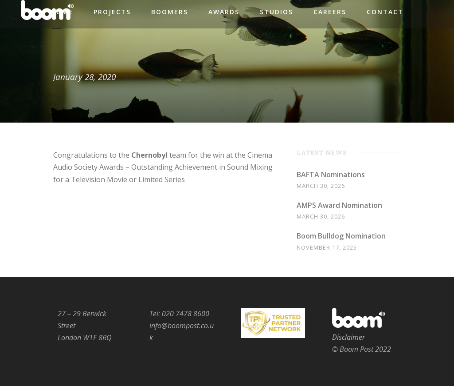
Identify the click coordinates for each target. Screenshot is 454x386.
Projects (112, 12)
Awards (223, 12)
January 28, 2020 (84, 77)
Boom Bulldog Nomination (341, 236)
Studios (276, 12)
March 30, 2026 (321, 186)
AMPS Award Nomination (339, 205)
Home (62, 12)
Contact (385, 12)
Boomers (169, 12)
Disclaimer (348, 337)
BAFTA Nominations (331, 174)
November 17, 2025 (327, 247)
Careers (329, 12)
